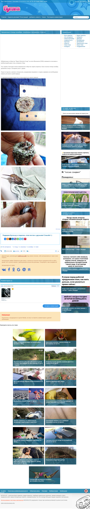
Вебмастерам (53, 491)
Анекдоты (79, 37)
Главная (3, 17)
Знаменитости (68, 40)
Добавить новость (35, 17)
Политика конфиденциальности (18, 491)
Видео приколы (81, 35)
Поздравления (81, 46)
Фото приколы (68, 35)
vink (2, 286)
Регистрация (15, 1)
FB (32, 1)
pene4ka (17, 251)
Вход (2, 1)
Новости (66, 43)
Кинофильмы (80, 40)
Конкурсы (67, 46)
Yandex (45, 1)
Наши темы (80, 45)
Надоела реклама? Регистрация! (18, 17)
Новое (44, 17)
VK (30, 1)
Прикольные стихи (82, 43)
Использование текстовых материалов (12, 500)
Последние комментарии (55, 17)
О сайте (3, 491)
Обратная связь (83, 1)
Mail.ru (41, 1)
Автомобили (80, 41)
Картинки (66, 41)
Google (37, 1)
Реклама (77, 1)
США (37, 247)
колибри (30, 247)
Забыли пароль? (8, 1)
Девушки (79, 38)
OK (34, 1)
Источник (58, 229)
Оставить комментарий (51, 306)
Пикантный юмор (69, 38)
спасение (23, 247)
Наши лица (67, 45)
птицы (16, 247)
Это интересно (6, 247)
